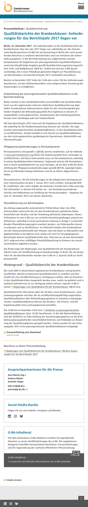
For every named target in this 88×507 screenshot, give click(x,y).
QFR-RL (40, 151)
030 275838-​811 (16, 386)
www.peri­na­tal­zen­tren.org (20, 154)
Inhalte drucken (14, 480)
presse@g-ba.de (16, 389)
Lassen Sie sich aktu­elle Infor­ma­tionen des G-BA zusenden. (40, 461)
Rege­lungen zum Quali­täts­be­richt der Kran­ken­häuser (41, 286)
